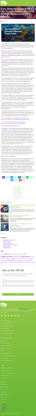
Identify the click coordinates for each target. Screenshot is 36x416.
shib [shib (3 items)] (7, 262)
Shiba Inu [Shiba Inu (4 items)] (12, 262)
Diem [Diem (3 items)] (6, 258)
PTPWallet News (7, 246)
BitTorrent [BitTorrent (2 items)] (11, 254)
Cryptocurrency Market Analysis (10, 244)
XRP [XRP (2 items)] (1, 263)
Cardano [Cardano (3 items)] (17, 254)
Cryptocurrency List (7, 243)
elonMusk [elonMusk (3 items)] (20, 258)
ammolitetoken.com (5, 108)
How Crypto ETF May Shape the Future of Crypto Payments (21, 224)
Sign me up (18, 294)
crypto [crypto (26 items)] (24, 254)
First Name (4, 279)
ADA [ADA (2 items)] (1, 254)
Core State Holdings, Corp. (24, 309)
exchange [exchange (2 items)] (2, 260)
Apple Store (5, 61)
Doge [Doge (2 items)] (7, 258)
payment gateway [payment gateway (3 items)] (18, 260)
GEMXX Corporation (5, 50)
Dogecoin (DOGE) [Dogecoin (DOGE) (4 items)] (15, 258)
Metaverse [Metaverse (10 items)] (10, 260)
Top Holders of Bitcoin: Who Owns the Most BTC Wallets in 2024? (22, 205)
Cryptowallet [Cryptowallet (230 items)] (25, 256)
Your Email (4, 283)
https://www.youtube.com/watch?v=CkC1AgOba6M (13, 123)
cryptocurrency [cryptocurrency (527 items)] (7, 256)
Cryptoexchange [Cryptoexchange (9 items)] (16, 256)
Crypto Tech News (7, 241)
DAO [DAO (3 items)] (1, 258)
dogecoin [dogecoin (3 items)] (10, 258)
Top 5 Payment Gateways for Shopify (19, 215)
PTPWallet (3, 128)
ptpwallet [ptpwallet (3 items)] (26, 260)
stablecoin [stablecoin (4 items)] (19, 262)
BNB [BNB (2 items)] (14, 254)
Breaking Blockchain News (9, 240)
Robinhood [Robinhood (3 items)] (2, 262)
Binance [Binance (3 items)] (3, 254)
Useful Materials (7, 247)
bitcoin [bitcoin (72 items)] (7, 254)
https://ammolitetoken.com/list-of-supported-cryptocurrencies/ (15, 119)
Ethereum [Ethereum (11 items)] (31, 258)
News (3, 365)
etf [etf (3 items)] (24, 258)
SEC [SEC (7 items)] (5, 262)
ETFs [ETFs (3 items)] (26, 258)
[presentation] (18, 290)
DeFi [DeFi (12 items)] (3, 258)
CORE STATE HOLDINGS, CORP (12, 126)
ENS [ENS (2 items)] (23, 258)
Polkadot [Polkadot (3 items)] (23, 260)
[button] (26, 3)
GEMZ (14, 50)
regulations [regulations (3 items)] (30, 260)
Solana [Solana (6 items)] (15, 262)
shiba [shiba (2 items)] (9, 262)
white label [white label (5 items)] (33, 262)
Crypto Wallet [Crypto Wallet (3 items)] (32, 256)
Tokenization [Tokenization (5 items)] (25, 262)
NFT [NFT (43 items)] (13, 260)
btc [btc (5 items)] (15, 254)
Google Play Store (14, 61)
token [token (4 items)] (22, 262)
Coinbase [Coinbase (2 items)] (21, 254)
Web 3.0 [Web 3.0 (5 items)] (29, 262)
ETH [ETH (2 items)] (27, 258)
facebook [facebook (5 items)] (5, 260)
